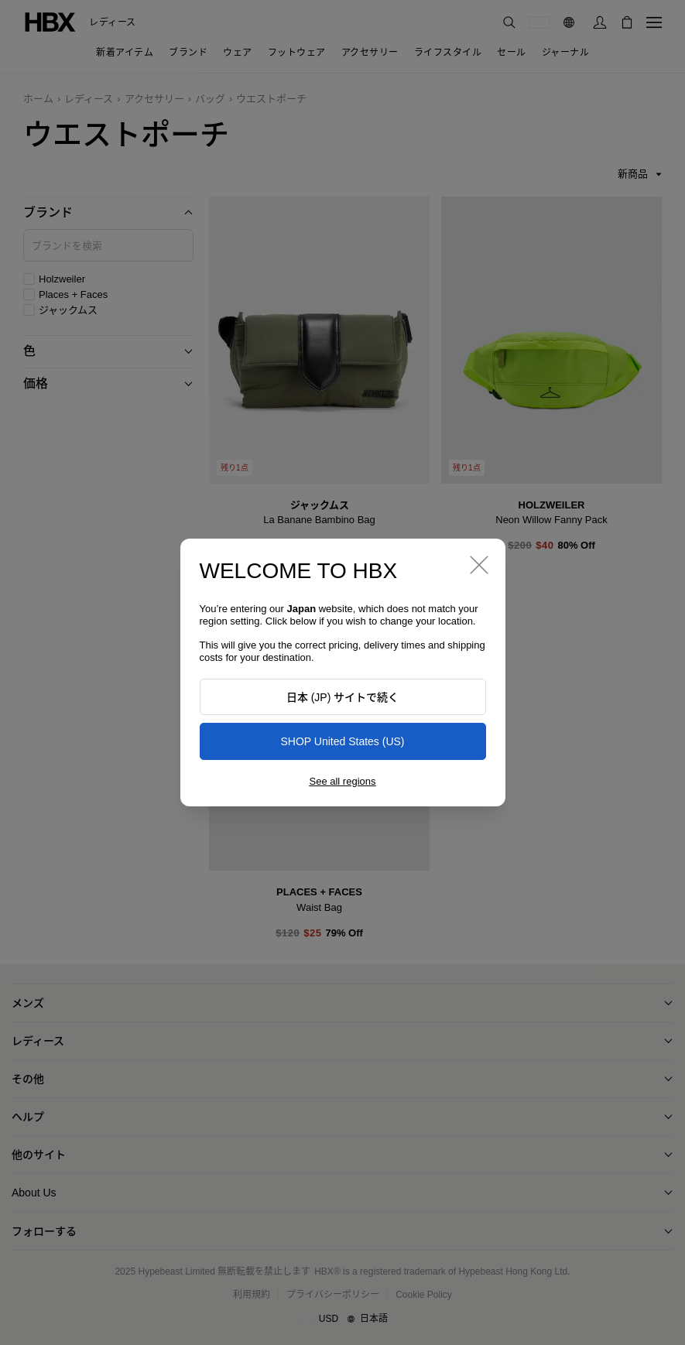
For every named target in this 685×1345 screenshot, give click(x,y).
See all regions (343, 781)
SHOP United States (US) (342, 741)
